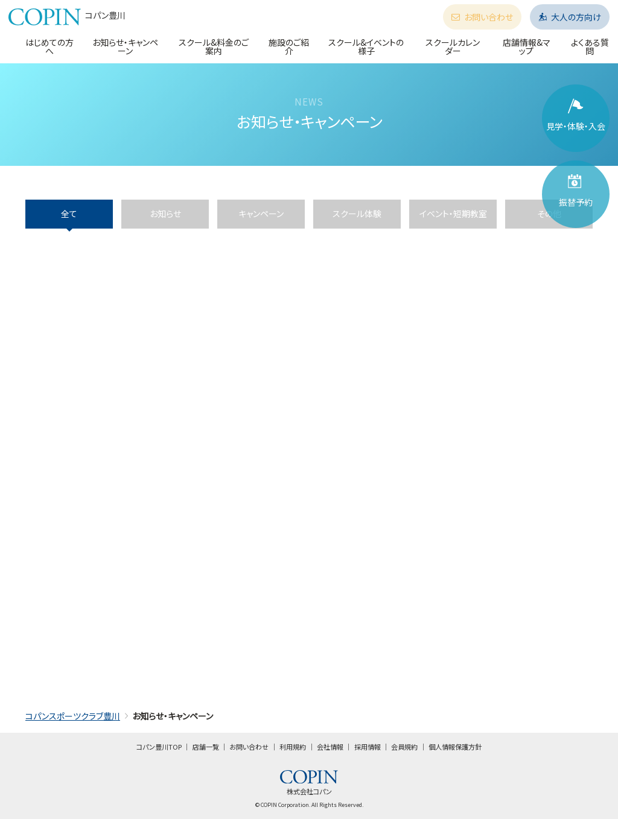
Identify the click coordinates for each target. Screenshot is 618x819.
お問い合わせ (482, 17)
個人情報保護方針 (455, 746)
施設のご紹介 (289, 46)
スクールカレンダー (452, 46)
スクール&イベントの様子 (366, 46)
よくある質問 (590, 46)
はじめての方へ (49, 46)
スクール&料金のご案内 (214, 46)
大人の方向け (569, 17)
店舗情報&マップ (526, 46)
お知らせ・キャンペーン (125, 46)
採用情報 (367, 746)
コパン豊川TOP (159, 746)
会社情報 (330, 746)
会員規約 (404, 746)
